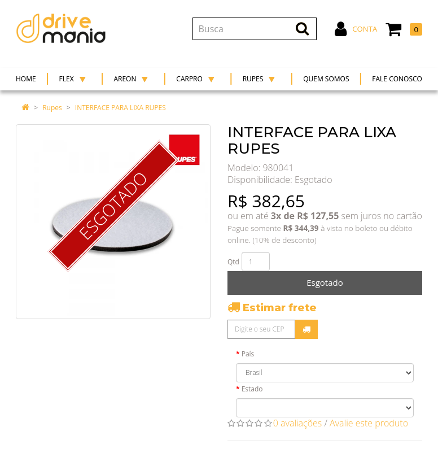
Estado (252, 389)
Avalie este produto (369, 423)
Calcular (306, 329)
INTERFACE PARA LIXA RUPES (120, 107)
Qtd (233, 262)
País (248, 354)
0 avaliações (297, 423)
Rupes (52, 107)
